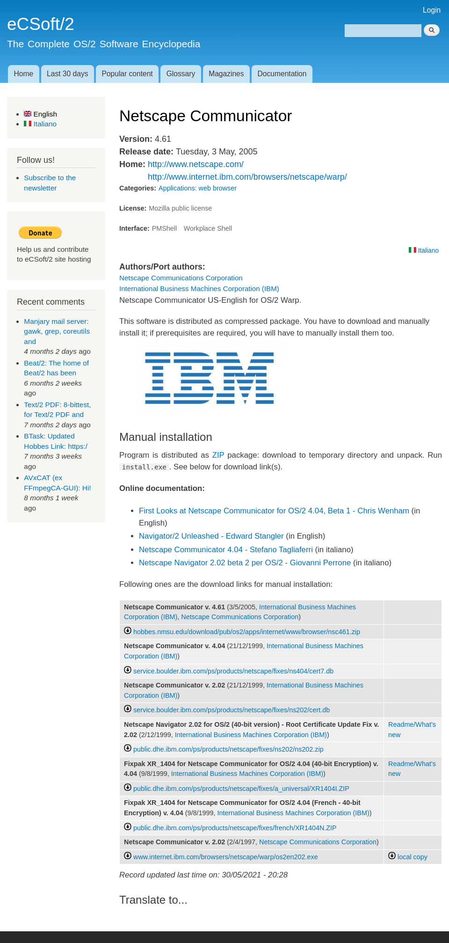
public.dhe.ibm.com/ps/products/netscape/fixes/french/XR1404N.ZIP (235, 828)
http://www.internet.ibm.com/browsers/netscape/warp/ (247, 177)
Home (23, 74)
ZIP (218, 455)
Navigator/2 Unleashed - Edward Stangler (211, 536)
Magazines (226, 74)
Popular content (126, 74)
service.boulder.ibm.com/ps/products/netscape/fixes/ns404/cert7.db (233, 671)
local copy (407, 857)
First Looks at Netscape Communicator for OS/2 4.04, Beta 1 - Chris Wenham (274, 510)
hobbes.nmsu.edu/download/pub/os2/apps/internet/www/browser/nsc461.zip (246, 632)
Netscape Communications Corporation (181, 278)
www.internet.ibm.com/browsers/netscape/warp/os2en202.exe (225, 857)
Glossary (181, 74)
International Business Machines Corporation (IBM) (199, 288)
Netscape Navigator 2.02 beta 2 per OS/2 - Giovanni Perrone (245, 562)
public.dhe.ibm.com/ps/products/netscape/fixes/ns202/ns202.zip (228, 749)
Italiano (40, 124)
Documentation (282, 74)
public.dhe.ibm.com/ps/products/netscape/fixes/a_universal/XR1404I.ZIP (241, 788)
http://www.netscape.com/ (196, 164)
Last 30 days (67, 74)
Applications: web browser (198, 188)
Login (432, 10)
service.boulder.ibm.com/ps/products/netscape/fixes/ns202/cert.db (231, 710)
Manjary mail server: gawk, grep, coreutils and (57, 331)
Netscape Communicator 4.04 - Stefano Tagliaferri (226, 549)
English (40, 114)
